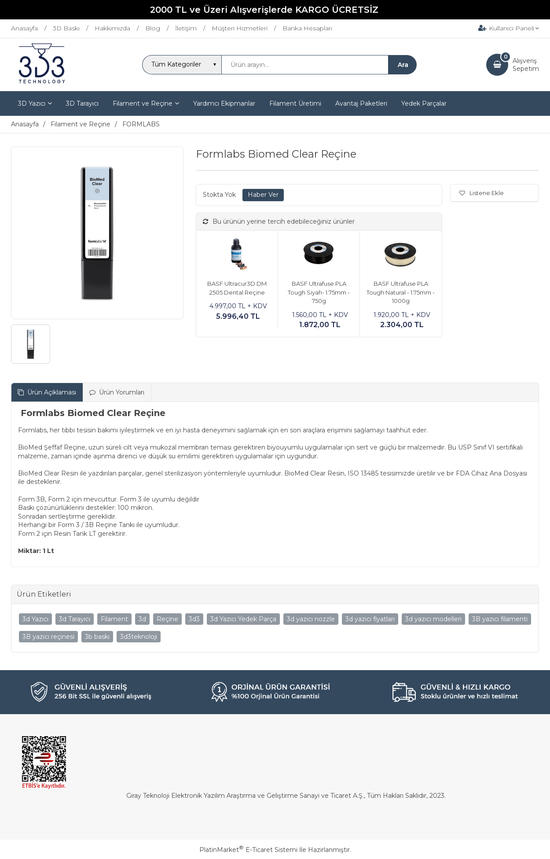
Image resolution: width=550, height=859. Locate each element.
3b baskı (97, 637)
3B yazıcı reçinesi (48, 637)
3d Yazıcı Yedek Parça (243, 619)
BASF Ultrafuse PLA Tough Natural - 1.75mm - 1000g (401, 292)
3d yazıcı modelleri (433, 619)
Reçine (167, 619)
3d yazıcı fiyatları (370, 619)
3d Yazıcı (35, 619)
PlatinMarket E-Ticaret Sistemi (248, 850)
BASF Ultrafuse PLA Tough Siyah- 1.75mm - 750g (319, 292)
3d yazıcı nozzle (311, 619)
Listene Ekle (481, 192)
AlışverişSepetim (526, 65)
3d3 (194, 619)
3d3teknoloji (138, 637)
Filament (114, 619)
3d (142, 619)
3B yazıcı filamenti (500, 619)
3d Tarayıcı (74, 619)
